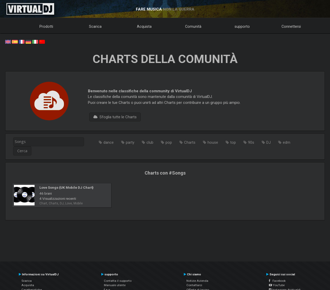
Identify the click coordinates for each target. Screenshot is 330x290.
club (149, 142)
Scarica (95, 26)
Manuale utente (115, 285)
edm (286, 142)
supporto (242, 26)
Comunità (193, 26)
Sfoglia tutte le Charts (115, 117)
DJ (268, 142)
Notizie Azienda (197, 281)
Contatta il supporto (117, 281)
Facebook (277, 281)
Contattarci (194, 285)
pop (169, 142)
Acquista (144, 26)
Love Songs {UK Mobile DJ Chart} (66, 187)
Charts (189, 142)
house (213, 142)
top (233, 142)
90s (251, 142)
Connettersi (291, 26)
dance (108, 142)
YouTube (277, 285)
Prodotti (46, 26)
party (130, 142)
